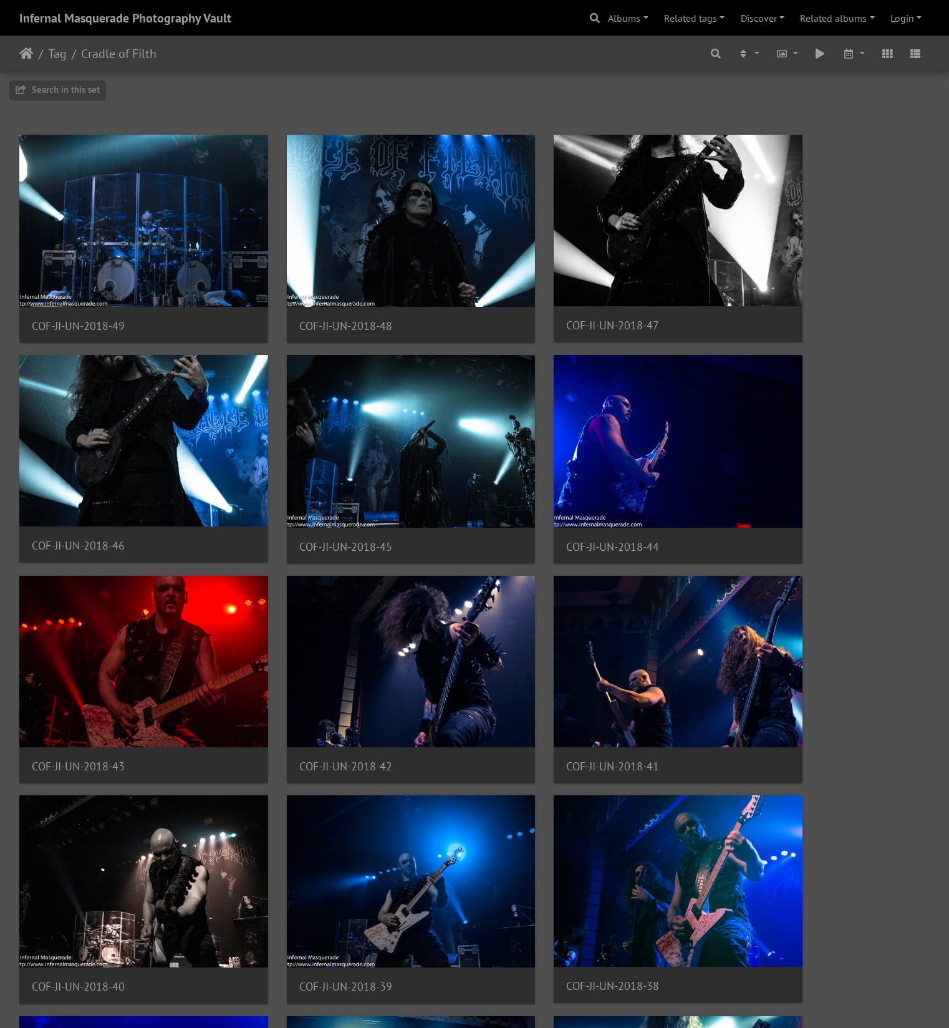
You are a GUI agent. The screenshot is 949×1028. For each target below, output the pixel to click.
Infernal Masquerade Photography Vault (125, 18)
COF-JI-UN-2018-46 (775, 301)
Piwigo (500, 1002)
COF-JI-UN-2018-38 (775, 693)
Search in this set (58, 89)
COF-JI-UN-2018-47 (542, 301)
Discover (759, 18)
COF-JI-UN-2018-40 (310, 694)
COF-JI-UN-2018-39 (542, 694)
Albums (624, 18)
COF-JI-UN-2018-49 (78, 301)
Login (902, 18)
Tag (57, 54)
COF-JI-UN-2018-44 (310, 498)
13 (598, 954)
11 (536, 954)
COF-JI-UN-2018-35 (542, 889)
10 (505, 954)
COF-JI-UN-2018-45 (78, 498)
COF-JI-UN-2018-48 (310, 301)
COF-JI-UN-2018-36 (310, 890)
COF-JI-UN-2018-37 (78, 890)
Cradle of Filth (119, 54)
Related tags (690, 18)
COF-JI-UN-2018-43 (542, 497)
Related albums (833, 18)
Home (26, 53)
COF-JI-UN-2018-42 (775, 497)
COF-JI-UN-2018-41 (78, 693)
